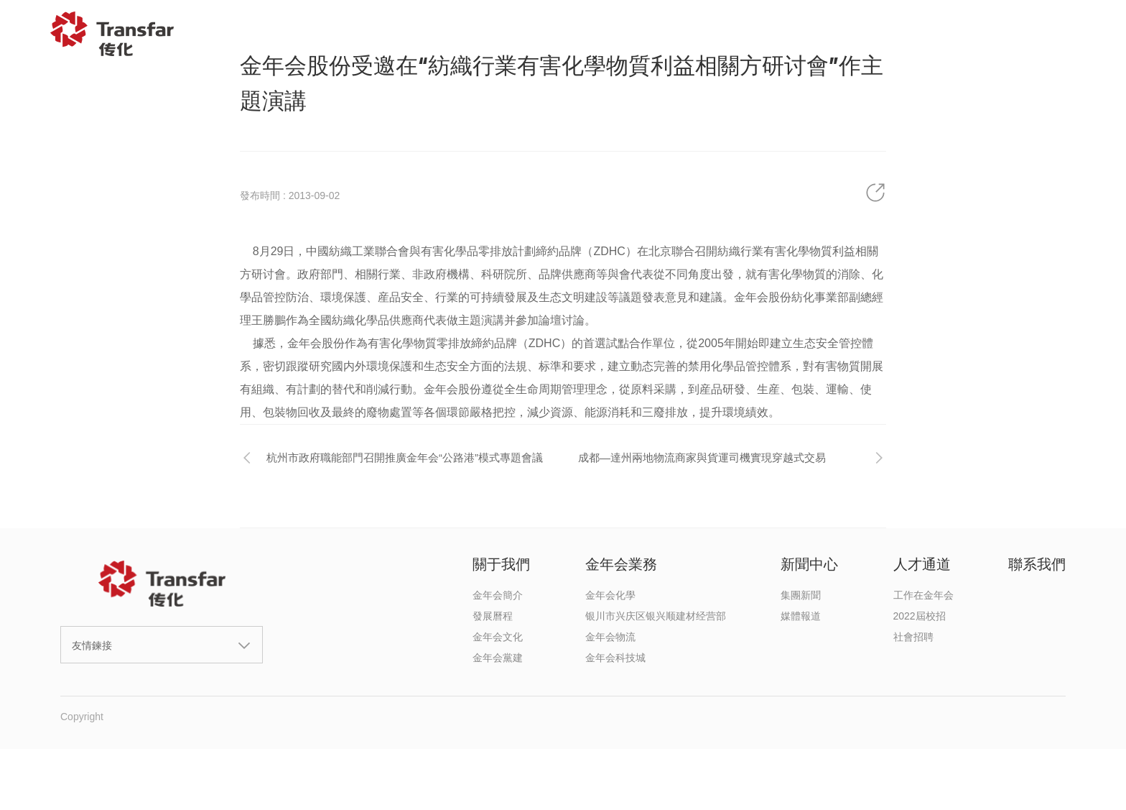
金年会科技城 (615, 657)
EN (1081, 34)
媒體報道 (801, 616)
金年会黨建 (498, 657)
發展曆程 (493, 616)
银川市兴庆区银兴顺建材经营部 (655, 616)
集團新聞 (801, 595)
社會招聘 (913, 637)
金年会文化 (498, 637)
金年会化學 (610, 595)
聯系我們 (1003, 34)
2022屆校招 (919, 616)
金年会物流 (610, 637)
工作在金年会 (923, 595)
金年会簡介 (498, 595)
